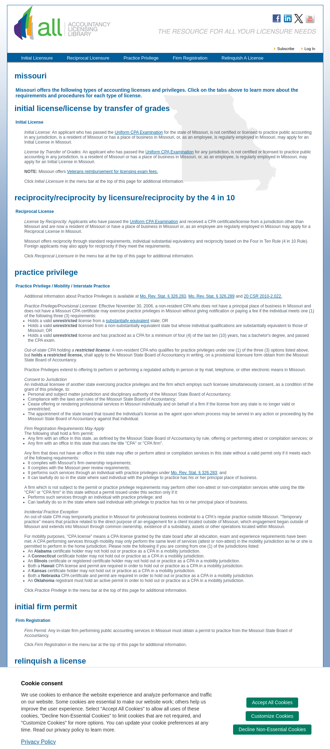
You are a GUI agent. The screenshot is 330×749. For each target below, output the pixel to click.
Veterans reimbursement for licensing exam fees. (112, 171)
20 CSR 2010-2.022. (263, 296)
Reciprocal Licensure (88, 58)
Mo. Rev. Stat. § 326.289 (211, 296)
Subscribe (283, 49)
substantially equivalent (127, 320)
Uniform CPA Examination (139, 132)
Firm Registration (190, 58)
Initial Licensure (37, 58)
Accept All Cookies (272, 702)
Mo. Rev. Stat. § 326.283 (163, 296)
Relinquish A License (243, 58)
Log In (307, 49)
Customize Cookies (272, 716)
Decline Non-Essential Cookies (272, 729)
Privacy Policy (38, 742)
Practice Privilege (141, 58)
